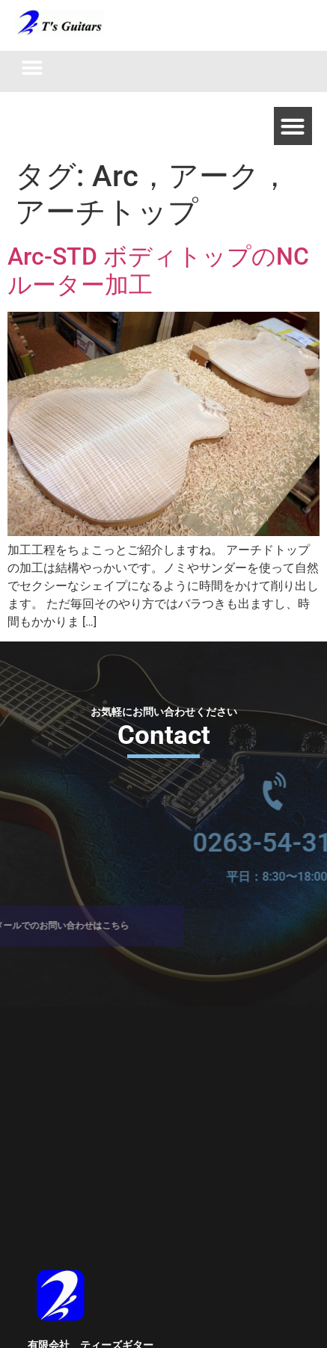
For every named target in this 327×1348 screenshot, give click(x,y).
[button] (32, 67)
